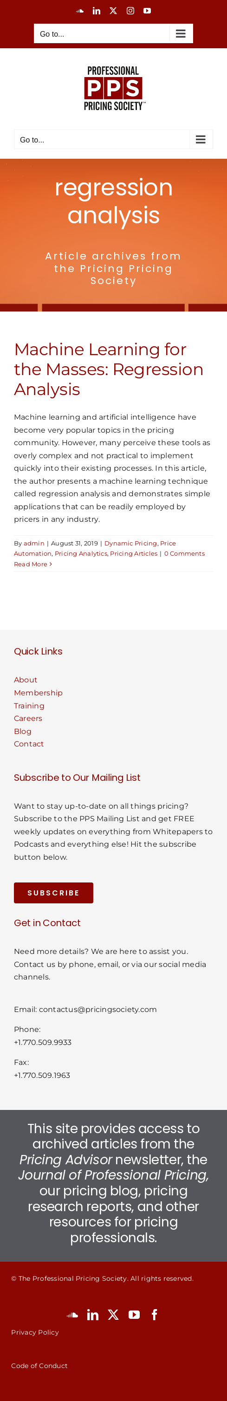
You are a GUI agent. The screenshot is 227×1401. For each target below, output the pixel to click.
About (26, 679)
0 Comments (184, 553)
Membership (38, 692)
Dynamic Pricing (130, 543)
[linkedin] (92, 1314)
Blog (23, 731)
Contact (29, 743)
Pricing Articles (133, 553)
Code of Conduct (39, 1366)
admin (34, 543)
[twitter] (113, 1314)
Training (29, 705)
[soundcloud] (72, 1314)
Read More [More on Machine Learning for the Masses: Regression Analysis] (30, 564)
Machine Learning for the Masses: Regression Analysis (108, 369)
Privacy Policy (34, 1332)
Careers (28, 718)
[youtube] (134, 1314)
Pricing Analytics (81, 553)
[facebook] (154, 1314)
